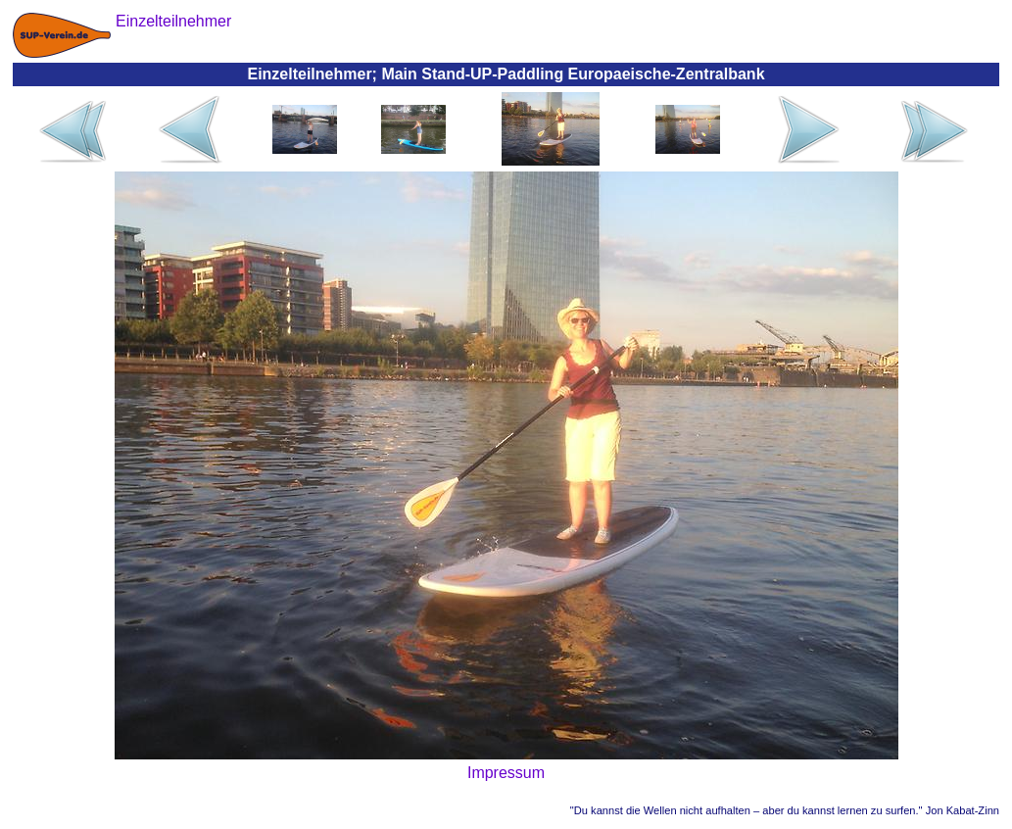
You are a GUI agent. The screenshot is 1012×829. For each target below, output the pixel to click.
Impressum (506, 772)
